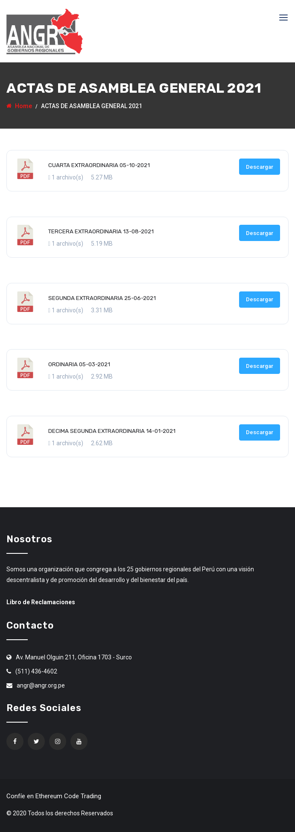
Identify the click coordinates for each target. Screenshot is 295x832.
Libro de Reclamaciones (40, 602)
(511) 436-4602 (36, 671)
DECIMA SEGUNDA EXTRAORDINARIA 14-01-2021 (111, 431)
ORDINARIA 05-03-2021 (79, 364)
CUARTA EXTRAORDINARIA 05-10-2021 (99, 165)
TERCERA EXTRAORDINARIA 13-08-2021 (101, 231)
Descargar (259, 167)
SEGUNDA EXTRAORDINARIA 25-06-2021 (102, 298)
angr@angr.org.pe (41, 685)
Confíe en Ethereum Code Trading (53, 796)
